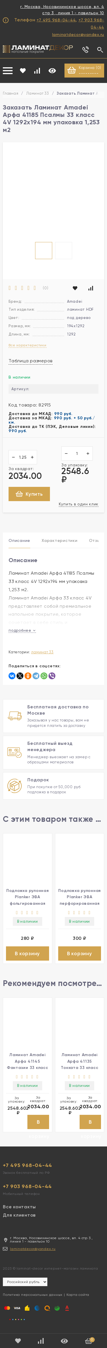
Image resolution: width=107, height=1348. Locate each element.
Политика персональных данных (32, 1295)
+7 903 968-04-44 (27, 1186)
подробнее (22, 630)
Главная (10, 93)
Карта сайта (77, 1295)
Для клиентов (19, 1215)
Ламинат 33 (37, 93)
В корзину (27, 953)
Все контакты (19, 1206)
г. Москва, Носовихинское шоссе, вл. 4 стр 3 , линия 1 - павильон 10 (62, 9)
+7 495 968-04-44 (56, 20)
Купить (29, 493)
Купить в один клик (79, 504)
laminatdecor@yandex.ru (78, 34)
